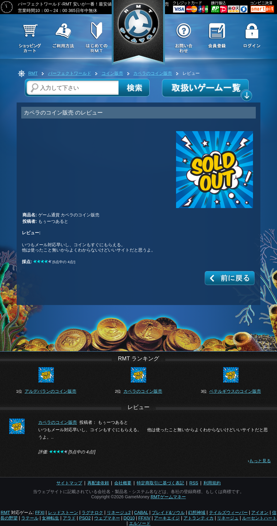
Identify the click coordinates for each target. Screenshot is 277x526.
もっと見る (260, 460)
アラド (69, 518)
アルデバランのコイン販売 (50, 391)
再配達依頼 (98, 482)
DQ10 (129, 518)
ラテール (29, 518)
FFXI (39, 512)
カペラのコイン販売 (152, 73)
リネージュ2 (119, 512)
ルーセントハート (259, 518)
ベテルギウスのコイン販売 (235, 391)
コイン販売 (112, 73)
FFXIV (144, 518)
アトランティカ (198, 518)
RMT (33, 73)
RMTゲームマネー (168, 496)
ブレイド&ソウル (168, 512)
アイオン (259, 512)
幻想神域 (196, 512)
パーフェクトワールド (69, 73)
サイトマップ (69, 482)
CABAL (141, 512)
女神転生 (50, 518)
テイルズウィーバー (228, 512)
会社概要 (122, 482)
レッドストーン (63, 512)
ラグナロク (92, 512)
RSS (193, 482)
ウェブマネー (107, 518)
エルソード (140, 523)
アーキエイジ (167, 518)
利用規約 (212, 482)
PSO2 (84, 518)
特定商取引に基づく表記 (160, 482)
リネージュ (228, 518)
